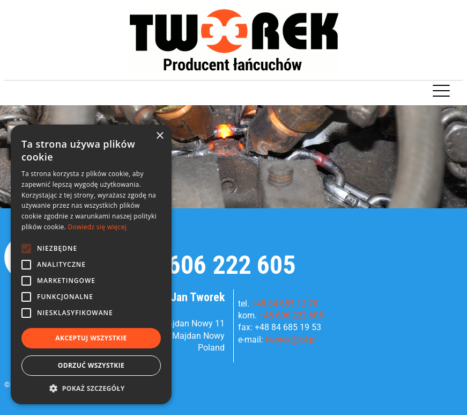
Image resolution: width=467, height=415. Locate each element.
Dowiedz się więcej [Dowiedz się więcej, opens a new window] (97, 226)
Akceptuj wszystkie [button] (91, 338)
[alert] (91, 264)
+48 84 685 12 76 (284, 303)
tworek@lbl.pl (290, 339)
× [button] (159, 136)
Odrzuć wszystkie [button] (91, 365)
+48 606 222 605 (209, 265)
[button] (91, 388)
